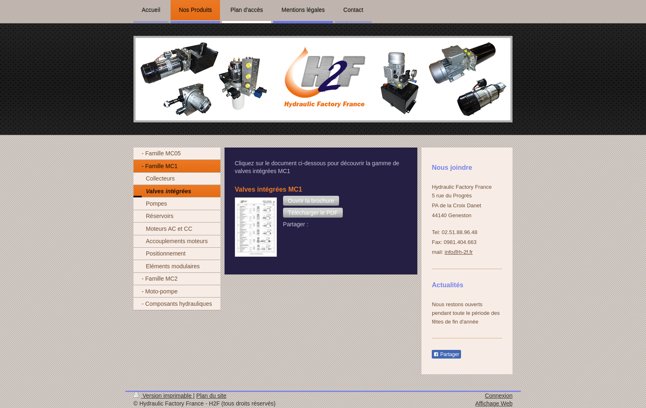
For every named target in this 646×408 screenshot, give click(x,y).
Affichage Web (494, 403)
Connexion (499, 395)
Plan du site (211, 395)
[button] (311, 201)
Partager (446, 354)
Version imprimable (163, 395)
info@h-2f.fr (459, 252)
